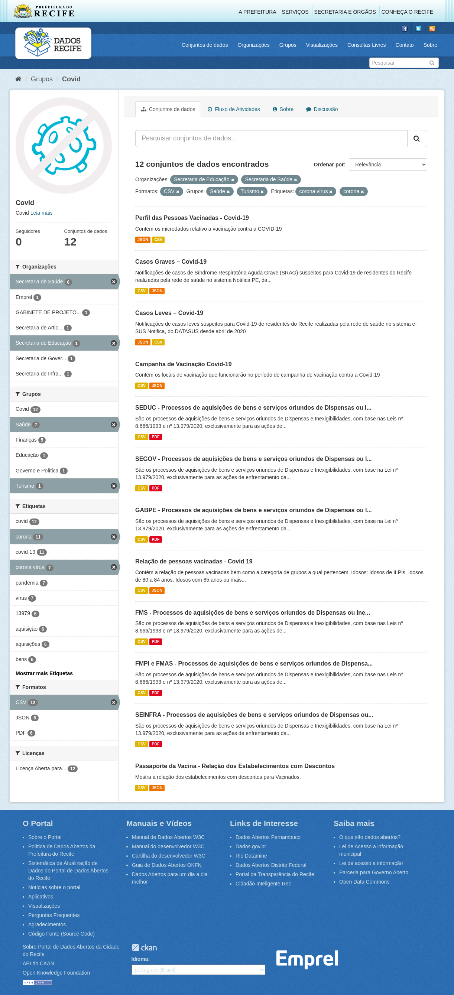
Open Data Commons (364, 882)
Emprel (307, 959)
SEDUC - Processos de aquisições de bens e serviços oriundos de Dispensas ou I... (253, 407)
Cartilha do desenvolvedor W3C (168, 856)
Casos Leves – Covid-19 (169, 313)
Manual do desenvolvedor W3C (168, 846)
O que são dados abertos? (370, 837)
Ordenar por (329, 165)
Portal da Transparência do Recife (275, 874)
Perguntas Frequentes (54, 915)
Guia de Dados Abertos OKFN (167, 865)
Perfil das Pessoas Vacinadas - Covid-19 (192, 218)
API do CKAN (38, 963)
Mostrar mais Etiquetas (44, 673)
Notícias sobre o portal (54, 887)
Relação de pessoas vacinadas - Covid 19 (194, 561)
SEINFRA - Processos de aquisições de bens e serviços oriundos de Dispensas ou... (254, 715)
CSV (158, 239)
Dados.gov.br (251, 846)
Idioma (140, 959)
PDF (155, 437)
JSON (142, 239)
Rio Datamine (251, 856)
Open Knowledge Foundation (56, 973)
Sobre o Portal (45, 837)
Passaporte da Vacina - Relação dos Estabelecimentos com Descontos (235, 766)
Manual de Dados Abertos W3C (168, 837)
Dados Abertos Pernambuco (268, 837)
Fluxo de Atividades (234, 109)
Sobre (430, 45)
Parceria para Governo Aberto (373, 872)
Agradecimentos (47, 924)
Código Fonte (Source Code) (61, 934)
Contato (405, 45)
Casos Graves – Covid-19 (171, 261)
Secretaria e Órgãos (345, 12)
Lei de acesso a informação (371, 863)
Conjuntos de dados (205, 45)
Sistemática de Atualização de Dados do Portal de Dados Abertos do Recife (68, 870)
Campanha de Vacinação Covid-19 (183, 364)
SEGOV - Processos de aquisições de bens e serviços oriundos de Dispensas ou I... (253, 459)
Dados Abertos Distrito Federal (271, 865)
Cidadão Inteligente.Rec (263, 884)
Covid (71, 79)
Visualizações (322, 45)
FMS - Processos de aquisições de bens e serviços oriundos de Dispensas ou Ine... (252, 612)
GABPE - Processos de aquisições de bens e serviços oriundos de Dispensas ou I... (253, 510)
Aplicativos (40, 897)
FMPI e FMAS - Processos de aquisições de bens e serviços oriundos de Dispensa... (254, 663)
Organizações (253, 45)
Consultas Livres (366, 45)
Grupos (287, 45)
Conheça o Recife (407, 12)
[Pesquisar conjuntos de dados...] (271, 138)
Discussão (322, 109)
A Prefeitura (257, 12)
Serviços (295, 12)
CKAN (144, 948)
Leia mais (41, 213)
